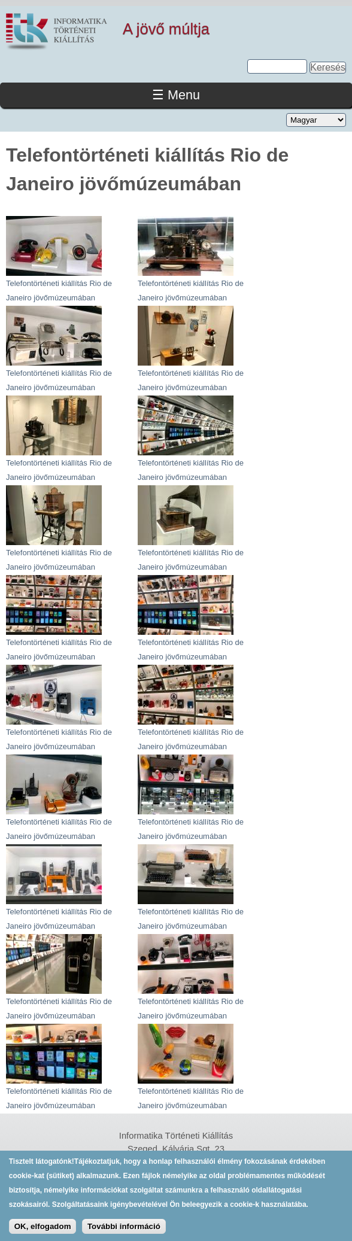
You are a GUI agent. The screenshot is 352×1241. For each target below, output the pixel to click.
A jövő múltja (166, 28)
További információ (123, 1232)
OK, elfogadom (42, 1232)
